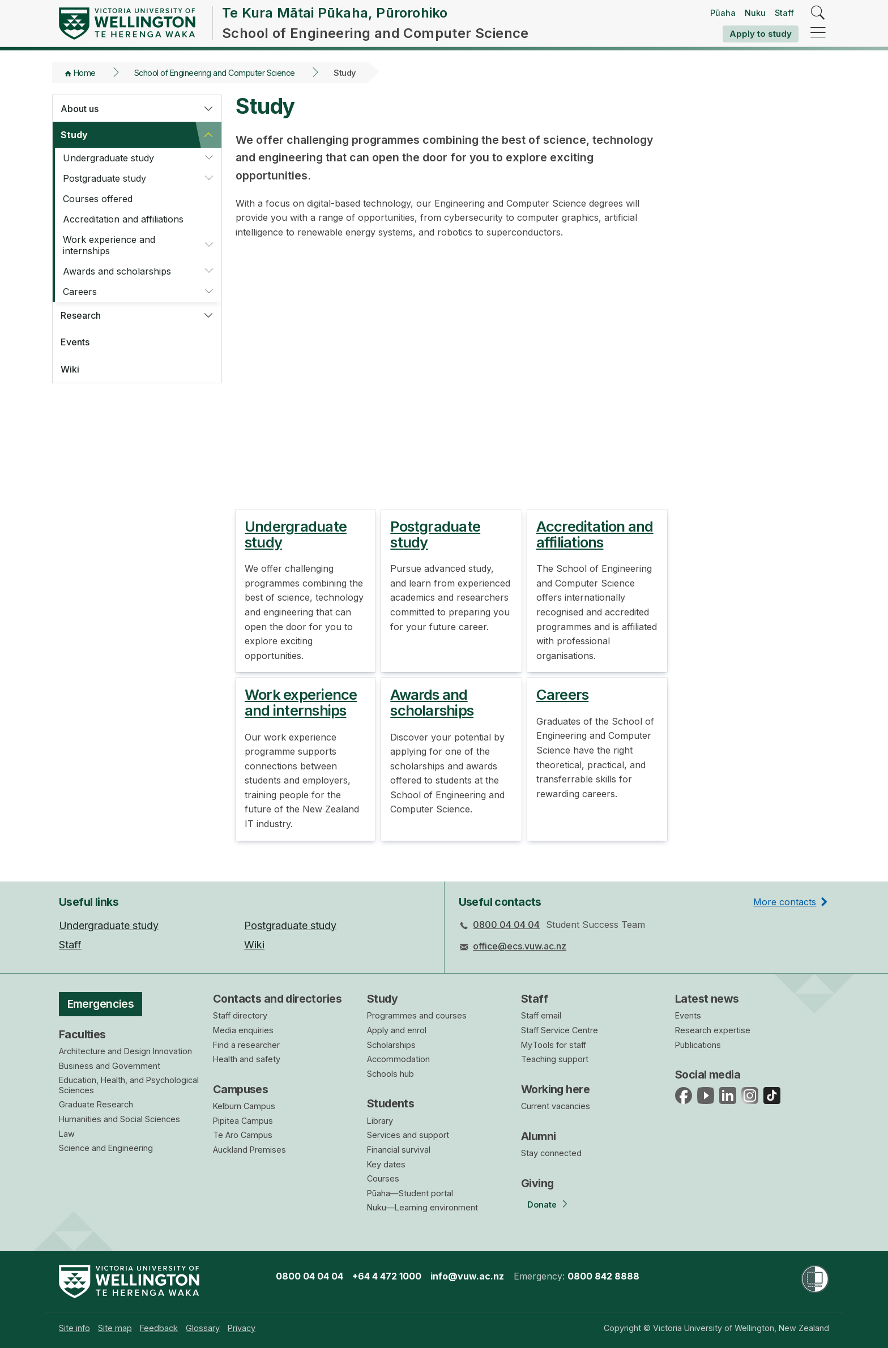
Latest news (707, 998)
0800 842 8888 (603, 1276)
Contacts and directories (277, 998)
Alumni (538, 1136)
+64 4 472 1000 (386, 1276)
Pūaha (723, 13)
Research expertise (712, 1030)
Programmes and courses (417, 1015)
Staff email (541, 1015)
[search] (818, 13)
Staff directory (240, 1015)
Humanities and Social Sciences (119, 1119)
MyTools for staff (553, 1045)
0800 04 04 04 (506, 924)
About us (80, 108)
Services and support (408, 1135)
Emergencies (100, 1004)
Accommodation (398, 1059)
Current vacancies (555, 1106)
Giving (537, 1183)
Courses (383, 1178)
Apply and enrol (396, 1030)
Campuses (240, 1089)
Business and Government (109, 1066)
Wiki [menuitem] (254, 945)
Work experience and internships (109, 245)
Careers (80, 291)
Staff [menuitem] (70, 945)
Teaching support (554, 1059)
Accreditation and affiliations (123, 219)
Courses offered (98, 198)
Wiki (70, 369)
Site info (74, 1328)
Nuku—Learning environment (422, 1207)
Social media (707, 1074)
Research (81, 315)
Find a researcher (246, 1045)
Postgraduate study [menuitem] (290, 925)
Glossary (203, 1328)
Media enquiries (243, 1030)
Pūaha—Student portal (410, 1193)
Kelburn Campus (244, 1106)
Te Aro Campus (242, 1135)
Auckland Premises (249, 1149)
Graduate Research (96, 1104)
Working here (555, 1089)
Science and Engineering (106, 1148)
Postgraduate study (104, 178)
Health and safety (246, 1059)
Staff (784, 13)
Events (75, 342)
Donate (542, 1204)
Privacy (241, 1328)
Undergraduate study (108, 158)
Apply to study (760, 33)
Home (85, 73)
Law (67, 1134)
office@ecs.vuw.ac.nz (519, 946)
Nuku (755, 13)
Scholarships (391, 1045)
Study (74, 134)
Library (380, 1121)
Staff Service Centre (559, 1030)
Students (390, 1103)
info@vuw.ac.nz (467, 1276)
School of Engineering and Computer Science (214, 73)
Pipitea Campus (243, 1121)
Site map (115, 1328)
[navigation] (818, 33)
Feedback (159, 1328)
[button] (208, 109)
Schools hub (390, 1074)
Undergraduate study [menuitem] (109, 925)
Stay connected (551, 1153)
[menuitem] (74, 1327)
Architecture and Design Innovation (125, 1051)
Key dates (386, 1164)
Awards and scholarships (117, 271)
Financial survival (398, 1149)
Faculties (82, 1034)
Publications (698, 1045)
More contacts (784, 902)
